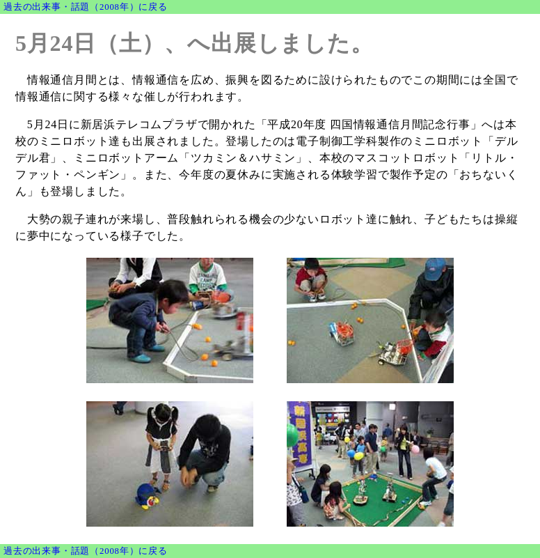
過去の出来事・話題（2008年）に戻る (85, 7)
